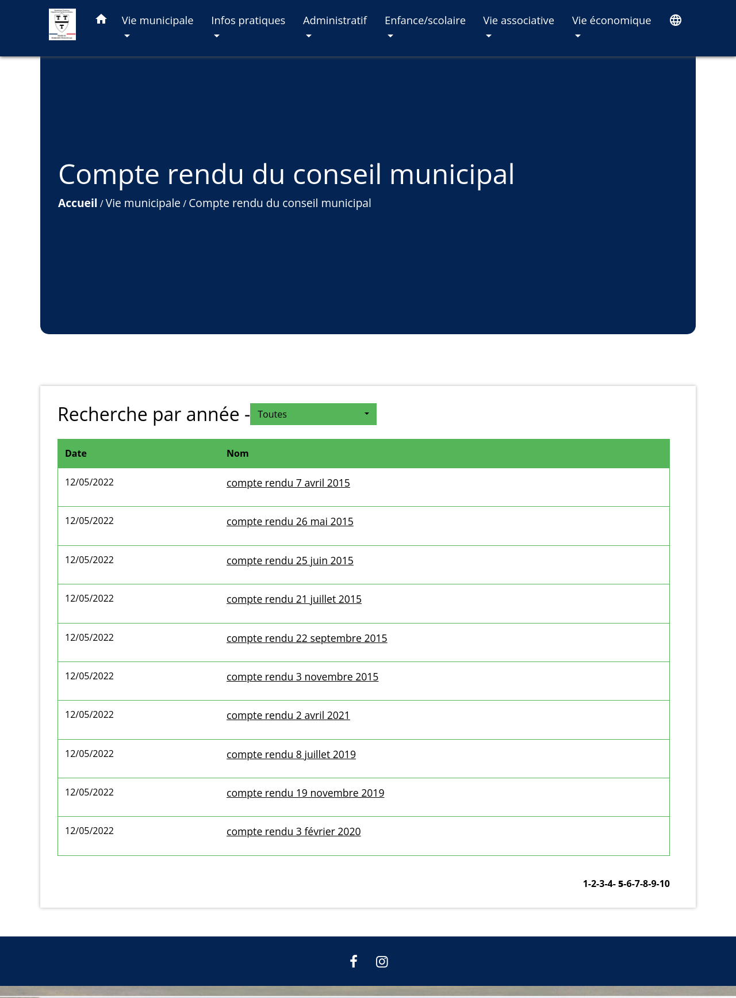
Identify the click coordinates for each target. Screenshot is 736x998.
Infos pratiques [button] (248, 20)
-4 (608, 883)
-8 (644, 883)
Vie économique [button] (611, 20)
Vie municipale (143, 203)
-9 (652, 883)
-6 (627, 883)
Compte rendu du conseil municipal (280, 203)
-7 (636, 883)
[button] (101, 21)
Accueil (78, 203)
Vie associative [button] (518, 20)
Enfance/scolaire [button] (425, 20)
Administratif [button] (335, 20)
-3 (600, 883)
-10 (663, 883)
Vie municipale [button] (158, 20)
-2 (592, 883)
